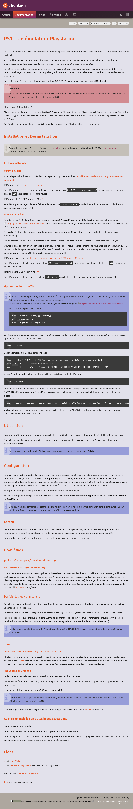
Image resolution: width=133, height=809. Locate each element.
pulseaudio (110, 148)
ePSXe (88, 709)
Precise (73, 23)
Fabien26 (23, 773)
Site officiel (14, 761)
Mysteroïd (34, 773)
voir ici (55, 148)
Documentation (24, 14)
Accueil (6, 14)
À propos (55, 14)
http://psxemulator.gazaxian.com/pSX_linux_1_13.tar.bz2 (57, 257)
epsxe (21, 660)
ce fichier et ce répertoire (31, 184)
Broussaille (20, 587)
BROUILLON (123, 23)
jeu (114, 23)
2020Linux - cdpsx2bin (20, 765)
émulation (83, 23)
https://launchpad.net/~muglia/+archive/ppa (101, 303)
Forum (41, 14)
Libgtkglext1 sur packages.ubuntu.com (25, 223)
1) (42, 198)
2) (38, 271)
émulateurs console (100, 23)
